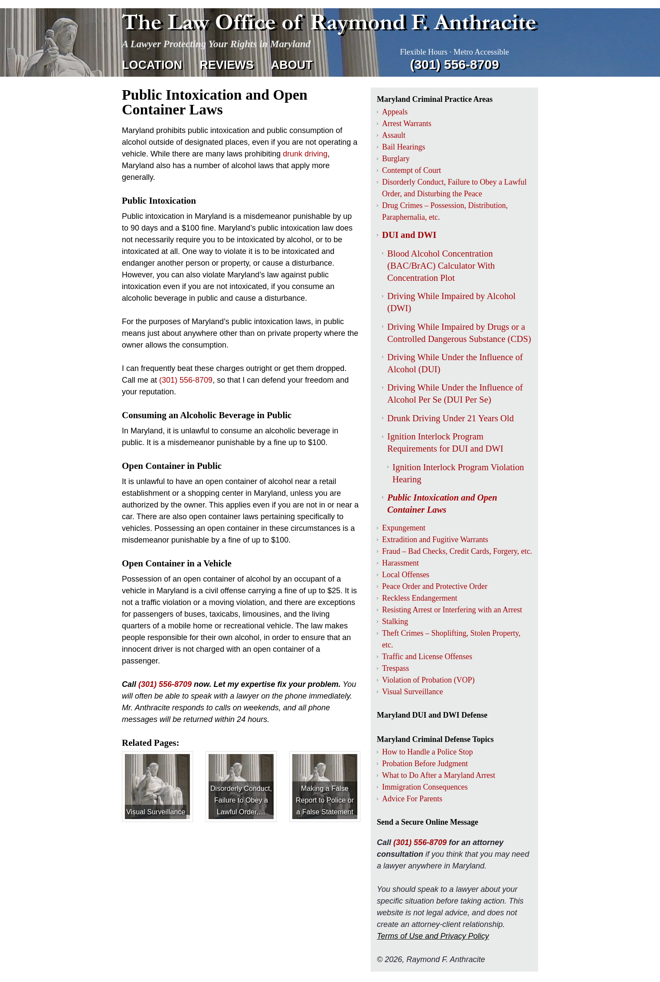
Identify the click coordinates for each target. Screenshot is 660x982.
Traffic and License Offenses (427, 656)
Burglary (396, 158)
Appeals (395, 111)
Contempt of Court (411, 170)
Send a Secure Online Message (427, 822)
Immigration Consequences (424, 787)
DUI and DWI (409, 235)
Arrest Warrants (406, 123)
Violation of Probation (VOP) (428, 680)
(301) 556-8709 (165, 684)
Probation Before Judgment (425, 763)
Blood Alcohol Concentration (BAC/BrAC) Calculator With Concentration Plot (441, 266)
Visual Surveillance (412, 691)
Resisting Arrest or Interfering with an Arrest (452, 609)
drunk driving (305, 154)
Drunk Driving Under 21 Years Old (450, 418)
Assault (393, 135)
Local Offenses (405, 574)
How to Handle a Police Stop (427, 752)
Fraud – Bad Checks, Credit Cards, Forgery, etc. (457, 551)
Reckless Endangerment (419, 598)
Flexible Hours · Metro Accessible (454, 52)
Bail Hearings (403, 147)
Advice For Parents (412, 798)
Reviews (226, 65)
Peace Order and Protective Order (434, 586)
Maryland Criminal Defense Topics (435, 739)
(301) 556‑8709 (454, 64)
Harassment (400, 563)
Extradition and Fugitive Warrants (435, 539)
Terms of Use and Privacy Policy (433, 936)
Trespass (395, 668)
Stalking (395, 621)
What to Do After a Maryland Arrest (438, 775)
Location (152, 65)
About (292, 65)
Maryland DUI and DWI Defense (432, 715)
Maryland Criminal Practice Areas (435, 99)
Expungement (403, 528)
